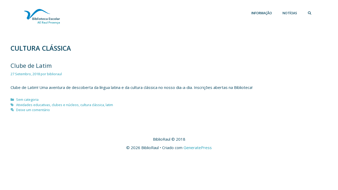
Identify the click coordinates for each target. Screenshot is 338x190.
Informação (261, 13)
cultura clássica (92, 104)
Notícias (290, 13)
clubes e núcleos (65, 104)
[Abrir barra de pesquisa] (309, 13)
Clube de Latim (31, 65)
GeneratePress (198, 147)
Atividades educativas (33, 104)
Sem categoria (27, 99)
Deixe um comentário (33, 109)
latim (109, 104)
